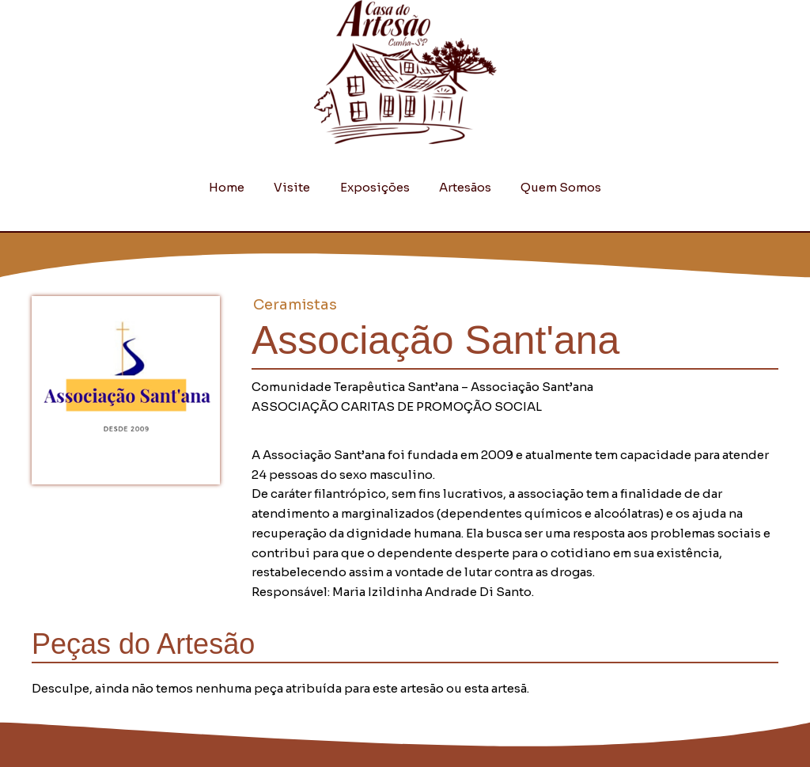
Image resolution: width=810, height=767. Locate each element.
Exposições (375, 187)
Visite (298, 187)
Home (238, 187)
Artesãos (459, 187)
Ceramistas (295, 304)
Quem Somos (549, 187)
